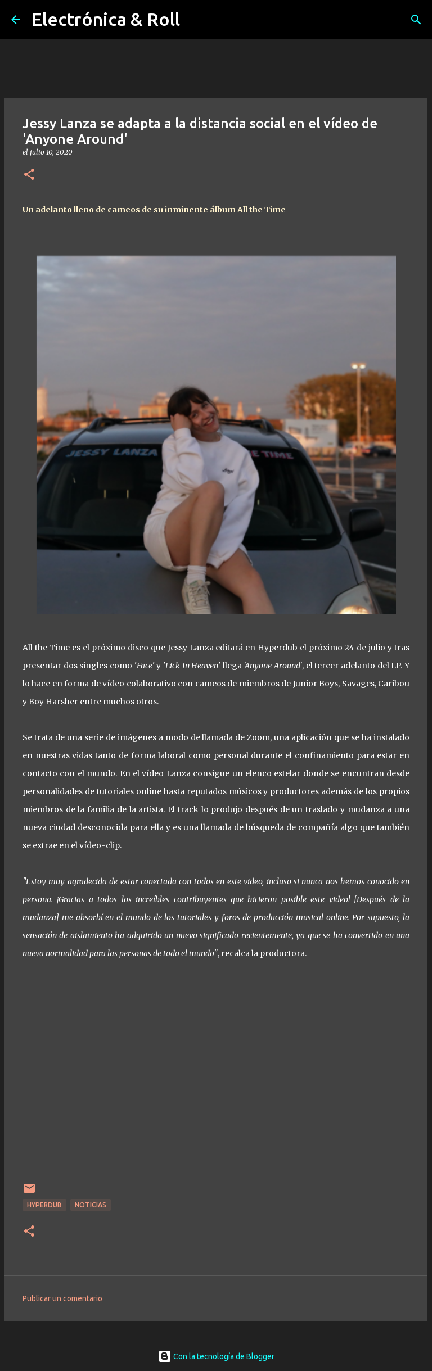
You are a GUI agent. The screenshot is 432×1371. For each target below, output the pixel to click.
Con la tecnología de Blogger (216, 1356)
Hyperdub (44, 1205)
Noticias (90, 1205)
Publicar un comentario (62, 1298)
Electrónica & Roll (106, 19)
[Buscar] (416, 19)
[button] (29, 175)
